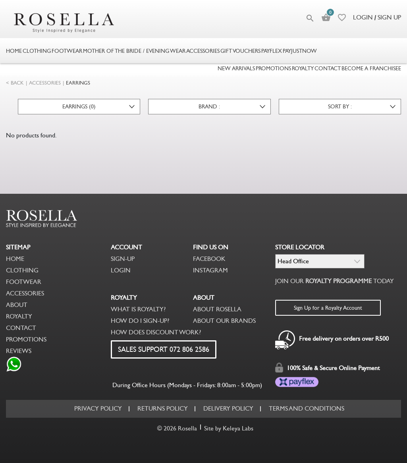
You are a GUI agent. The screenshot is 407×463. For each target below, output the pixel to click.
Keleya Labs (238, 428)
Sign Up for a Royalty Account (328, 308)
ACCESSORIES (45, 83)
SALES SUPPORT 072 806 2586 (163, 349)
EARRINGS (78, 83)
